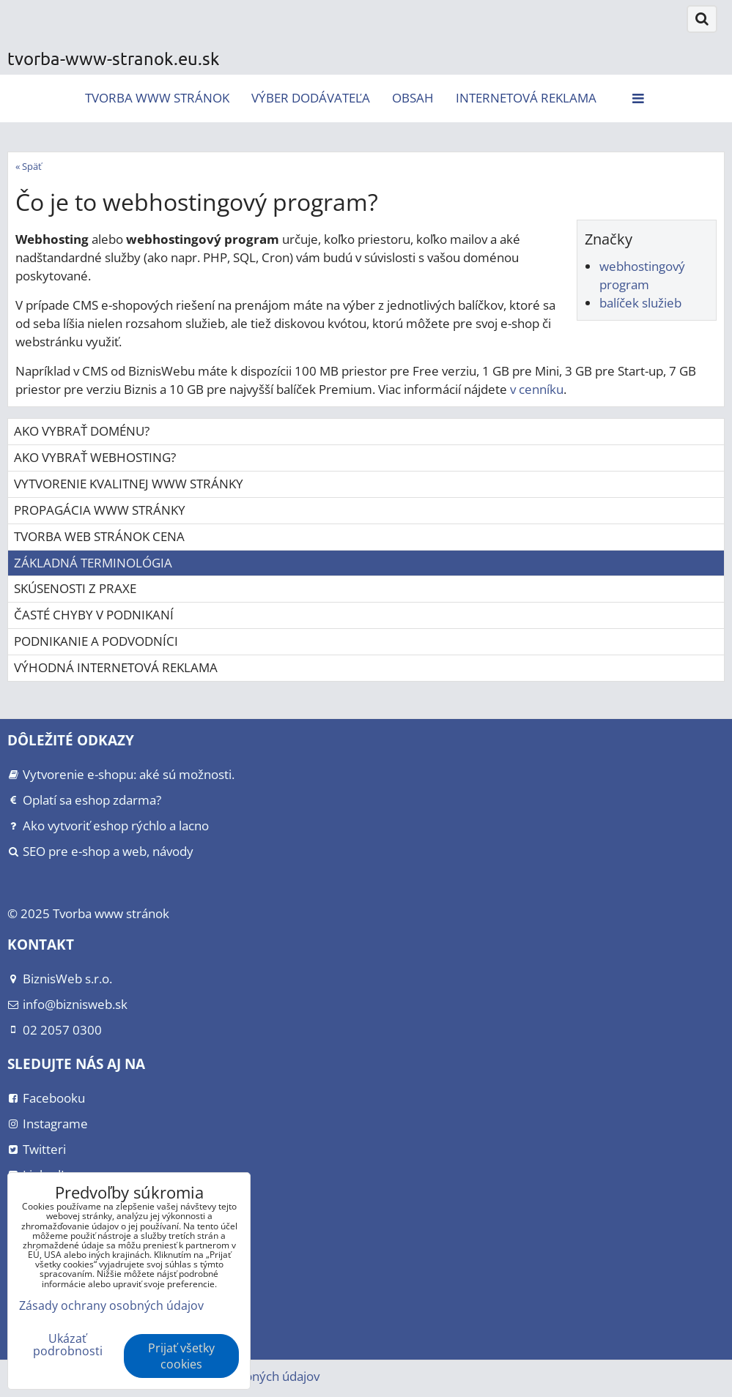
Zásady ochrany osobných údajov (111, 1305)
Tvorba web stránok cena (99, 536)
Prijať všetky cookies (181, 1356)
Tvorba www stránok (157, 97)
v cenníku (536, 389)
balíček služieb (640, 302)
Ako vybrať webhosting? (95, 457)
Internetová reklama (526, 97)
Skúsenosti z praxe (75, 588)
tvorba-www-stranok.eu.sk (113, 58)
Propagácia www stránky (99, 510)
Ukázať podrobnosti (68, 1345)
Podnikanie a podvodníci (96, 641)
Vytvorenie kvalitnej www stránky (128, 483)
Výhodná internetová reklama (116, 667)
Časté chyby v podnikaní (94, 614)
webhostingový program (642, 275)
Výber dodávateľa (310, 97)
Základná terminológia (93, 562)
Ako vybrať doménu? (81, 430)
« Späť (28, 166)
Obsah (413, 97)
